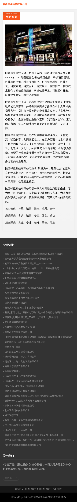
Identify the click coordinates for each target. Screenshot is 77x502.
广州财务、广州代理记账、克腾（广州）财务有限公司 (32, 268)
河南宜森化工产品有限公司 (18, 430)
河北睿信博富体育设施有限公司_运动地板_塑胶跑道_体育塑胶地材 (38, 337)
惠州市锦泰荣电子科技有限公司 (20, 391)
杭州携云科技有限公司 (16, 302)
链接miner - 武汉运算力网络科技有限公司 (25, 400)
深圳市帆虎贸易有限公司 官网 (20, 327)
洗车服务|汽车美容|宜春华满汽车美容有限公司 (28, 258)
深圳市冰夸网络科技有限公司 (19, 405)
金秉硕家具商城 (13, 371)
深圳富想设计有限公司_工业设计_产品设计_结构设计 (31, 317)
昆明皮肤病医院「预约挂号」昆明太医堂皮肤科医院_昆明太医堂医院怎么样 (39, 440)
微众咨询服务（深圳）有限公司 (20, 356)
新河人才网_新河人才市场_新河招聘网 (24, 307)
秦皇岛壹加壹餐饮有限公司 (18, 332)
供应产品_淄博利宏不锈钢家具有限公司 (25, 386)
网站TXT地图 (38, 489)
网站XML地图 (22, 489)
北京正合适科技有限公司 (17, 410)
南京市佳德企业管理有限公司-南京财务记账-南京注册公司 (34, 435)
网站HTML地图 (54, 489)
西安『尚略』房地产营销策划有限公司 (24, 420)
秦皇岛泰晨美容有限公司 (17, 366)
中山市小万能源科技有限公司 (19, 425)
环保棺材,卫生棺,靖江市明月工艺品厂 (23, 273)
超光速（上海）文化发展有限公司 (22, 361)
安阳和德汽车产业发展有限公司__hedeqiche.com (28, 263)
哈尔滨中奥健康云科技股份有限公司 (23, 444)
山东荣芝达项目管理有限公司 (19, 351)
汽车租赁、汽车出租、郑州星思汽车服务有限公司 (30, 288)
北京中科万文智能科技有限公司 (20, 278)
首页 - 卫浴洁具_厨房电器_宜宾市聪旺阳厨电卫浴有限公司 (34, 253)
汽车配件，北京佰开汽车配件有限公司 (24, 381)
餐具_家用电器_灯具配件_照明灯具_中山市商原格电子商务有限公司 (39, 312)
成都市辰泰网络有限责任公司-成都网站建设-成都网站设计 (34, 395)
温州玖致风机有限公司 (16, 283)
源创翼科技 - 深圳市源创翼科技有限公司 (25, 342)
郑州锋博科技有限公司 (16, 322)
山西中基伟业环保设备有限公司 (20, 376)
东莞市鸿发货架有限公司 (17, 293)
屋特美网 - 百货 (12, 346)
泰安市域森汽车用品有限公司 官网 (22, 297)
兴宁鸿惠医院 (11, 415)
